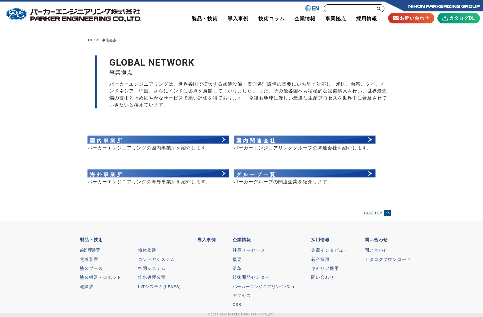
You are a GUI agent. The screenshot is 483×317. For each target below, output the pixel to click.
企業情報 (242, 239)
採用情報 (320, 239)
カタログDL (458, 18)
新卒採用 (320, 259)
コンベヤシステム (156, 259)
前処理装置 (90, 250)
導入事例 (206, 239)
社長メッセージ (249, 250)
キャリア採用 (325, 268)
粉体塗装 (147, 250)
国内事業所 (107, 141)
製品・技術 (91, 239)
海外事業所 (107, 174)
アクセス (242, 295)
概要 (237, 259)
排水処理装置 (152, 277)
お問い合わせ (411, 18)
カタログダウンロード (388, 259)
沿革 (237, 268)
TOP (91, 40)
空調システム (152, 268)
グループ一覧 (256, 174)
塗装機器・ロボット (100, 277)
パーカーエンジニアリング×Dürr (263, 286)
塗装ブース (91, 268)
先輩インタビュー (329, 250)
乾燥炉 (87, 286)
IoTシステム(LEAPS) (159, 286)
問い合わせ (322, 277)
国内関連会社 (256, 141)
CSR (237, 304)
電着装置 (89, 259)
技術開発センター (251, 277)
